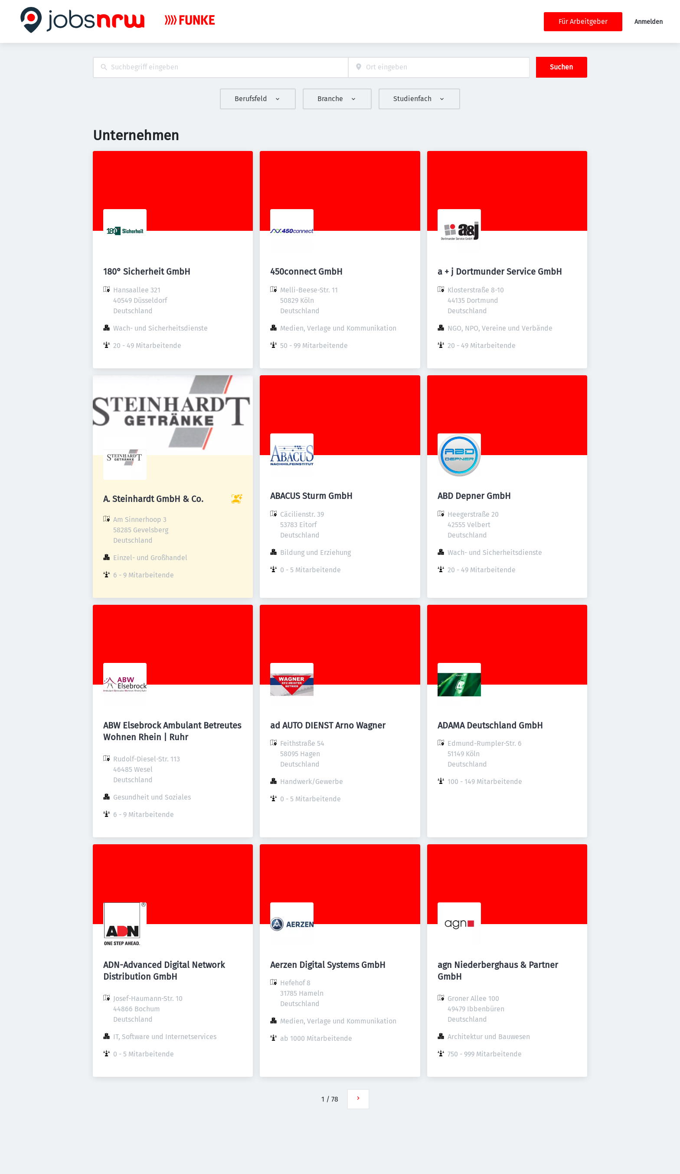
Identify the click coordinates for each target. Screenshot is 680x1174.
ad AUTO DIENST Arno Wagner (328, 725)
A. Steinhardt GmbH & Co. (153, 499)
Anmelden (648, 22)
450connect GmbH (306, 271)
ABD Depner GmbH (474, 496)
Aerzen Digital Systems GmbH (328, 965)
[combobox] (220, 67)
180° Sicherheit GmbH (146, 271)
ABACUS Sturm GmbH (311, 496)
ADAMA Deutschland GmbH (490, 725)
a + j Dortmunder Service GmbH (500, 271)
